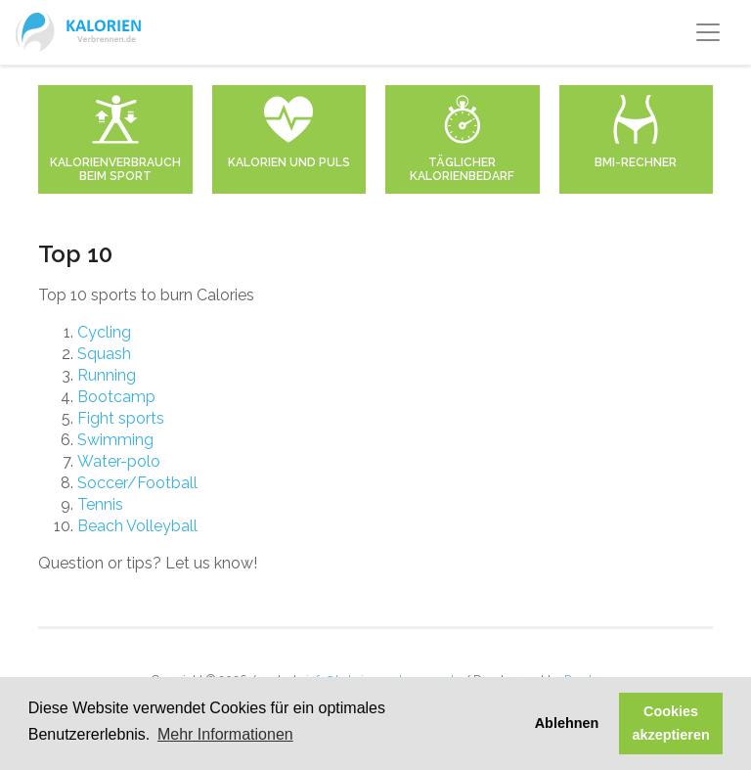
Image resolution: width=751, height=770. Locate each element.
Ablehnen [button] (567, 723)
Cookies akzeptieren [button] (671, 723)
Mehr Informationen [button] (225, 734)
